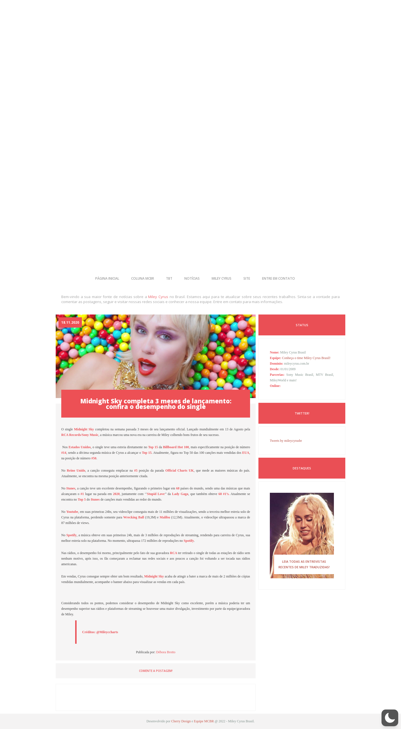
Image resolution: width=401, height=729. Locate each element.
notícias (192, 278)
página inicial (107, 278)
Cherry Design (181, 721)
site (246, 278)
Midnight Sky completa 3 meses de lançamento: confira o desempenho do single (155, 404)
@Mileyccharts (107, 632)
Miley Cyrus (158, 296)
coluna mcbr (142, 278)
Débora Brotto (165, 652)
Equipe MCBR (204, 721)
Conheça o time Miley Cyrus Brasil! (306, 358)
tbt (169, 278)
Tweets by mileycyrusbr (286, 441)
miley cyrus (221, 278)
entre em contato (278, 278)
